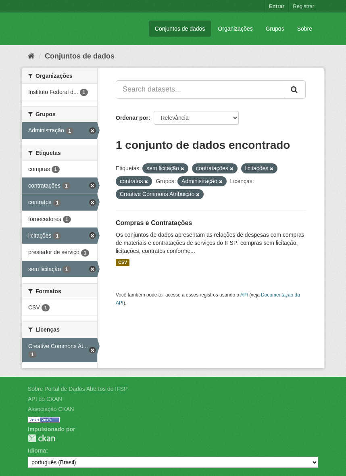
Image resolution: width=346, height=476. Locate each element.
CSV (122, 262)
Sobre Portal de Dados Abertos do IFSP (77, 389)
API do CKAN (45, 399)
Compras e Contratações (154, 222)
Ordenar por (132, 118)
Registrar (303, 6)
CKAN (41, 438)
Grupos (275, 28)
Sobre (304, 28)
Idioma (37, 450)
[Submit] (295, 89)
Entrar (276, 6)
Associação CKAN (51, 409)
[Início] (31, 56)
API (244, 295)
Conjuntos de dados (180, 28)
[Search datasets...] (200, 89)
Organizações (235, 28)
